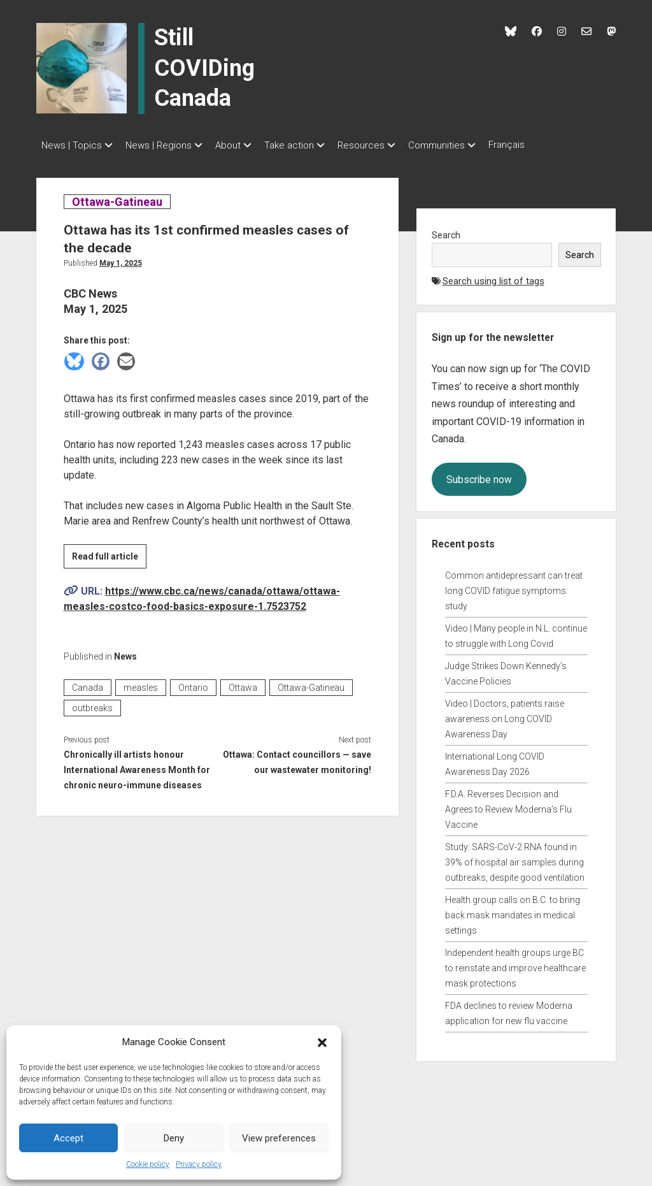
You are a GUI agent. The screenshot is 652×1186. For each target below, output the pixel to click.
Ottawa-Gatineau (116, 198)
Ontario (193, 684)
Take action (308, 145)
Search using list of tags (493, 277)
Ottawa (243, 684)
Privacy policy (199, 1164)
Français (545, 144)
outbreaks (92, 704)
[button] (322, 1042)
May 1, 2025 (120, 259)
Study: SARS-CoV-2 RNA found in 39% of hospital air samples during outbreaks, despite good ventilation (515, 858)
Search (446, 231)
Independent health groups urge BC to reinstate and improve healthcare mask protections (515, 964)
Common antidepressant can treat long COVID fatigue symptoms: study (514, 587)
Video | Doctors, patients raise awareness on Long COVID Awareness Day (504, 715)
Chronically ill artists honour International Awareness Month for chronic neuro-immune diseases (137, 766)
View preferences (279, 1138)
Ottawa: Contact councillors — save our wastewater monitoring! (297, 758)
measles (141, 684)
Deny (174, 1138)
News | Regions (165, 145)
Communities (468, 145)
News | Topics (71, 145)
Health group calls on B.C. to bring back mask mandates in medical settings (512, 911)
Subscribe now (479, 476)
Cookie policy (147, 1164)
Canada (87, 684)
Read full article (109, 554)
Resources (386, 145)
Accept (68, 1138)
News (125, 652)
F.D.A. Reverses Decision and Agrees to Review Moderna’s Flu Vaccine (508, 805)
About (240, 145)
